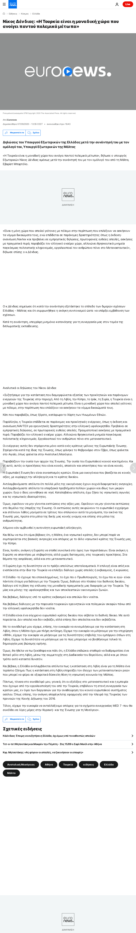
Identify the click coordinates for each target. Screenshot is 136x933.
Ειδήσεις (13, 14)
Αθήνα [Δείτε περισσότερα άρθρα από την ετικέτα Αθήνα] (49, 764)
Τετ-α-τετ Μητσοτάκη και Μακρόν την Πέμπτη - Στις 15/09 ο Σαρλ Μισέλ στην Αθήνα (52, 744)
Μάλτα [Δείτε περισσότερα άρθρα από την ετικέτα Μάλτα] (11, 772)
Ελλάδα (36, 14)
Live (127, 4)
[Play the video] (68, 71)
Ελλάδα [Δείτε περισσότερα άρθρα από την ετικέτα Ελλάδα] (109, 764)
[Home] (4, 13)
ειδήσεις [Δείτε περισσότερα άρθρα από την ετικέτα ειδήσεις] (88, 764)
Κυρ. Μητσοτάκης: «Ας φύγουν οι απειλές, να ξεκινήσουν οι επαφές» (43, 752)
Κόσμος (25, 14)
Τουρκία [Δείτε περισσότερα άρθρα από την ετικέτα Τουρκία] (68, 764)
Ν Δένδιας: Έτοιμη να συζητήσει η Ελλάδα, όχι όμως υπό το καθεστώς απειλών (49, 735)
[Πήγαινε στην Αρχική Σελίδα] (12, 4)
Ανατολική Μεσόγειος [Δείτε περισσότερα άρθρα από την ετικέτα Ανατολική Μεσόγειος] (21, 764)
